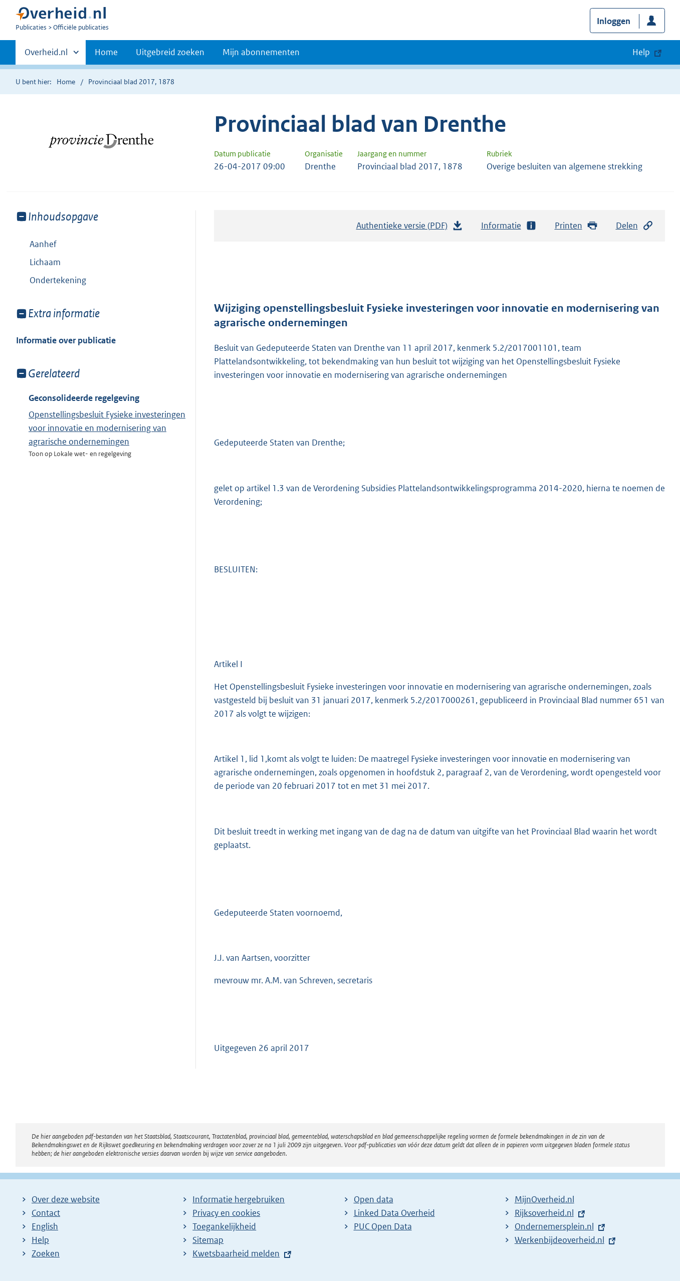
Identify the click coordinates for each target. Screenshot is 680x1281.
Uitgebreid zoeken (170, 52)
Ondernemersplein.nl (554, 1226)
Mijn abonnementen (261, 52)
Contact (46, 1212)
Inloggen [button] (613, 21)
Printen (576, 226)
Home (106, 52)
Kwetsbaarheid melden (236, 1253)
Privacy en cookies (226, 1212)
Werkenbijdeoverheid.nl (559, 1239)
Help (40, 1239)
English (45, 1226)
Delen (635, 226)
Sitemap (207, 1239)
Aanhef (43, 244)
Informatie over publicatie (66, 340)
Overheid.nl (46, 55)
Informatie (509, 226)
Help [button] (641, 52)
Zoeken (46, 1253)
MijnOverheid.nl (544, 1199)
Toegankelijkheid (224, 1226)
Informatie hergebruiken (238, 1199)
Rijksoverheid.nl (544, 1212)
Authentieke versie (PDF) (410, 228)
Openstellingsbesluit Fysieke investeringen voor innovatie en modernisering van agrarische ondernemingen (107, 428)
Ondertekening (58, 280)
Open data (373, 1199)
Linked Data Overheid (394, 1212)
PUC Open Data (383, 1226)
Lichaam (45, 262)
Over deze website (66, 1199)
